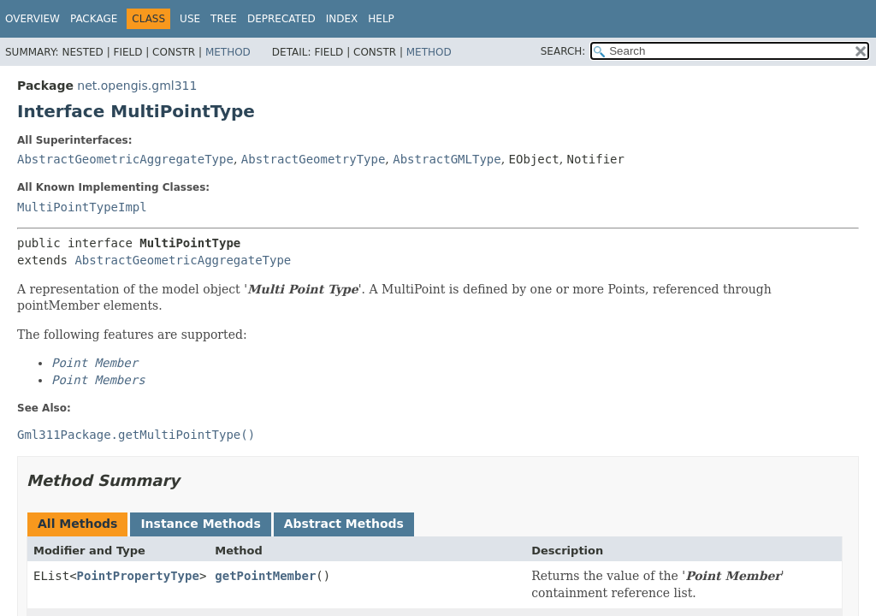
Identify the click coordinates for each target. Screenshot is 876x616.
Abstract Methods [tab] (344, 523)
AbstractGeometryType (313, 159)
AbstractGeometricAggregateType (125, 159)
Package (93, 19)
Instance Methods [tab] (200, 523)
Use (190, 19)
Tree (223, 19)
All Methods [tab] (77, 523)
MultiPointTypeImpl (82, 207)
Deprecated (281, 19)
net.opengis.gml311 (137, 85)
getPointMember (265, 576)
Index (342, 19)
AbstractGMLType (446, 159)
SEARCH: (563, 51)
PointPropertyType (138, 576)
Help (381, 19)
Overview (32, 19)
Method (228, 52)
